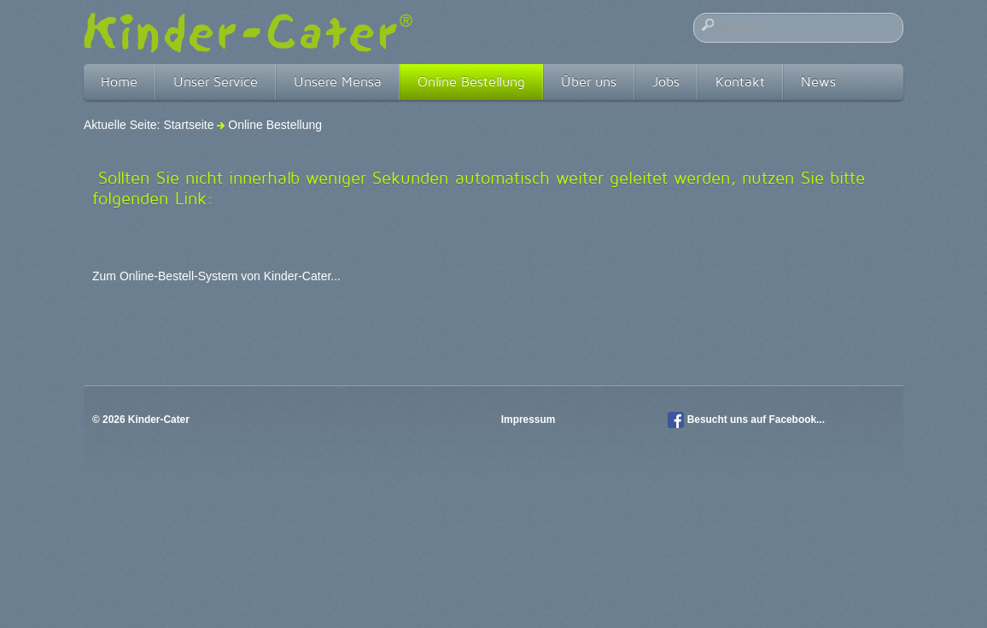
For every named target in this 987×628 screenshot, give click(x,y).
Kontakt (740, 81)
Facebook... (797, 420)
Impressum (529, 420)
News (818, 81)
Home (119, 81)
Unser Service (215, 81)
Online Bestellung (471, 81)
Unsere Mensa (338, 81)
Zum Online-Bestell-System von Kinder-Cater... (216, 276)
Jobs (666, 81)
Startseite (188, 125)
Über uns (588, 81)
